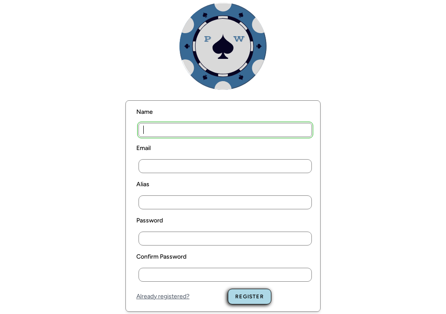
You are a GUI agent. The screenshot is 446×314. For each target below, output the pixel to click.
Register (249, 297)
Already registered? (162, 296)
